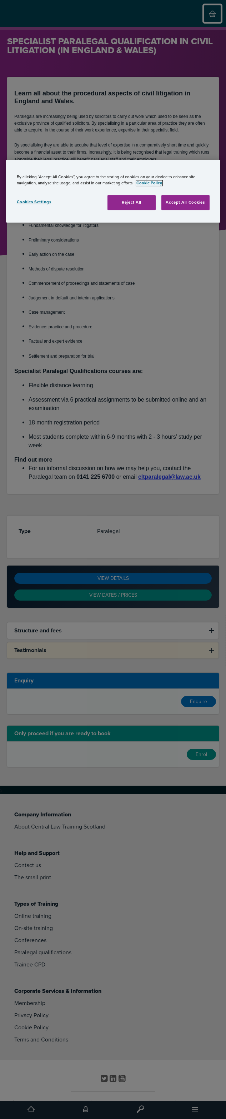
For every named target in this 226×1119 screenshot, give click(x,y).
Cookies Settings (34, 202)
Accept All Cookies (185, 202)
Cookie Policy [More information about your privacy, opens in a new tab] (149, 183)
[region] (113, 191)
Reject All (131, 202)
